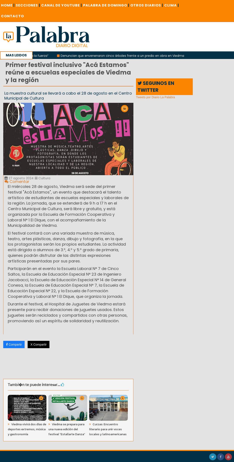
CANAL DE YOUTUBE (61, 5)
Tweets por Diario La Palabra (155, 97)
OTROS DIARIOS (146, 5)
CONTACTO (12, 16)
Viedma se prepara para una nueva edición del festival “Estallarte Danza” (66, 429)
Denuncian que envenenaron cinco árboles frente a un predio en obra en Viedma (124, 56)
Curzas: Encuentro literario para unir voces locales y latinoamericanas (107, 429)
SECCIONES (28, 5)
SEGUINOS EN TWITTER (156, 86)
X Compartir (38, 344)
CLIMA (171, 5)
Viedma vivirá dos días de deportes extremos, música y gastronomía (27, 429)
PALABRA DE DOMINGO (106, 5)
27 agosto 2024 (19, 178)
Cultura (42, 178)
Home (8, 5)
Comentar (17, 181)
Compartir (14, 344)
